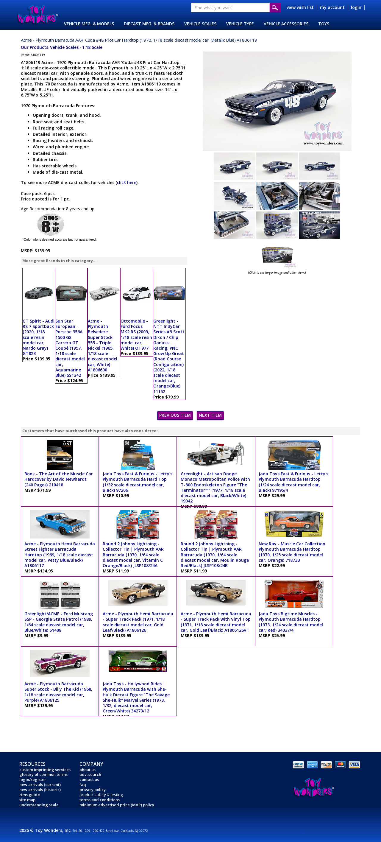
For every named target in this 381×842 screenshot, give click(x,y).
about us (87, 769)
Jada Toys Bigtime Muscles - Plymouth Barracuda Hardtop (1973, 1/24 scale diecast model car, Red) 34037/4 (291, 622)
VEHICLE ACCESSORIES (286, 24)
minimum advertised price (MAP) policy (116, 804)
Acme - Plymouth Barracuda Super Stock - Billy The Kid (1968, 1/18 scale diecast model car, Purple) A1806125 (58, 692)
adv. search (90, 774)
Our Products (34, 47)
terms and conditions (99, 799)
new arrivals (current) (40, 784)
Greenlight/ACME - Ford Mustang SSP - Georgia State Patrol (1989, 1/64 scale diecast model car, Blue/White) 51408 (58, 622)
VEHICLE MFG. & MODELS (89, 24)
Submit (275, 7)
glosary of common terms (43, 774)
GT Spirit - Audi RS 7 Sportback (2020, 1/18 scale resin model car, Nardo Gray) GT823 (38, 337)
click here (126, 182)
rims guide (29, 794)
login (356, 7)
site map (27, 799)
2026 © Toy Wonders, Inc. (46, 830)
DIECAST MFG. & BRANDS (149, 24)
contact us (89, 779)
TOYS (323, 24)
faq (82, 784)
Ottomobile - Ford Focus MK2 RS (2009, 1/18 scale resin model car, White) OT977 (136, 334)
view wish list (300, 7)
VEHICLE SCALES (200, 24)
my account (332, 7)
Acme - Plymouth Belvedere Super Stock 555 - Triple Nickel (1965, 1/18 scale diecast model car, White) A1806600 (102, 345)
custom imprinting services (45, 769)
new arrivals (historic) (40, 789)
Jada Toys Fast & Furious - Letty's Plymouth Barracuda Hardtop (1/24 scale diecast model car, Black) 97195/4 (293, 482)
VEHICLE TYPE (240, 24)
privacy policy (92, 789)
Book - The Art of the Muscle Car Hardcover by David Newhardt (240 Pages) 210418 (58, 479)
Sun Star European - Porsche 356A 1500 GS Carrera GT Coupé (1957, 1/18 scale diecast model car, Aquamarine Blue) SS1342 (70, 348)
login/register (32, 779)
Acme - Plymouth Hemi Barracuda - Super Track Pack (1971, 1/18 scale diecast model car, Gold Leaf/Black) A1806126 (138, 622)
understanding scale (39, 804)
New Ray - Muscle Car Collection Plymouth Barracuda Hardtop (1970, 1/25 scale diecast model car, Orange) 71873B (292, 552)
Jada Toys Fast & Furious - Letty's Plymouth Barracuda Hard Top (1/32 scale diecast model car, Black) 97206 (137, 482)
